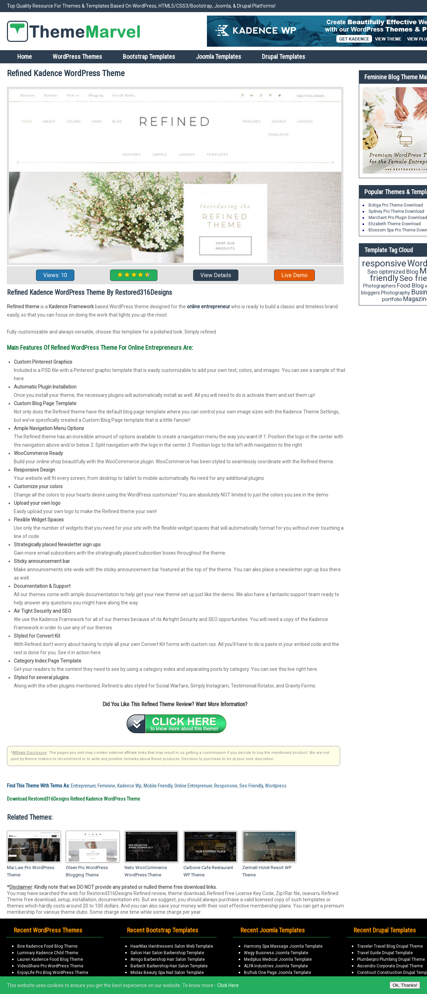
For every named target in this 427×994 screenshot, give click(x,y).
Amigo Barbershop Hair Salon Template (167, 959)
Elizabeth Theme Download (395, 223)
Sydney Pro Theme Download (396, 211)
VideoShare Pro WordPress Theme (50, 966)
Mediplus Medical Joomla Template (278, 959)
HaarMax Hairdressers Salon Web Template (171, 946)
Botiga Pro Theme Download (396, 205)
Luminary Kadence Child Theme (47, 952)
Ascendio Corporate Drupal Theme (390, 966)
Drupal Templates (283, 56)
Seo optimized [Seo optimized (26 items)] (386, 271)
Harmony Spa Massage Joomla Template (283, 946)
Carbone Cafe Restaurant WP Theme (208, 871)
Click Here (228, 985)
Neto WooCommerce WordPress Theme (146, 871)
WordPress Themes (77, 56)
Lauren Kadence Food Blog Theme (50, 959)
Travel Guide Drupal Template (385, 952)
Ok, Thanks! (404, 985)
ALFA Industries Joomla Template (276, 966)
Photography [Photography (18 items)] (395, 292)
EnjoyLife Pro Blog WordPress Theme (52, 972)
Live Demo (294, 275)
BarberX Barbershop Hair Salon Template (169, 966)
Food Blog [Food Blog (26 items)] (410, 285)
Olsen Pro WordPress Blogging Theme (87, 871)
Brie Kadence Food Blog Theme (47, 946)
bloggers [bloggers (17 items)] (370, 292)
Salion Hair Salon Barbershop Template (167, 952)
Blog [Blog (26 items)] (412, 271)
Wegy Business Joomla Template (276, 952)
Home (24, 56)
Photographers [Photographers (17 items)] (379, 286)
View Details (215, 275)
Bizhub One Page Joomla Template (277, 972)
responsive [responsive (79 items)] (384, 263)
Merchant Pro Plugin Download (398, 217)
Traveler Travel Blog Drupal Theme (390, 946)
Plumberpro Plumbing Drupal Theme (391, 959)
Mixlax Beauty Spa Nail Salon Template (167, 972)
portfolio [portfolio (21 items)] (392, 299)
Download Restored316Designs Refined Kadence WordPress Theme (73, 799)
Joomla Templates (218, 56)
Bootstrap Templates (149, 56)
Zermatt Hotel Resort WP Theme (266, 871)
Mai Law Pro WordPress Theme (30, 871)
